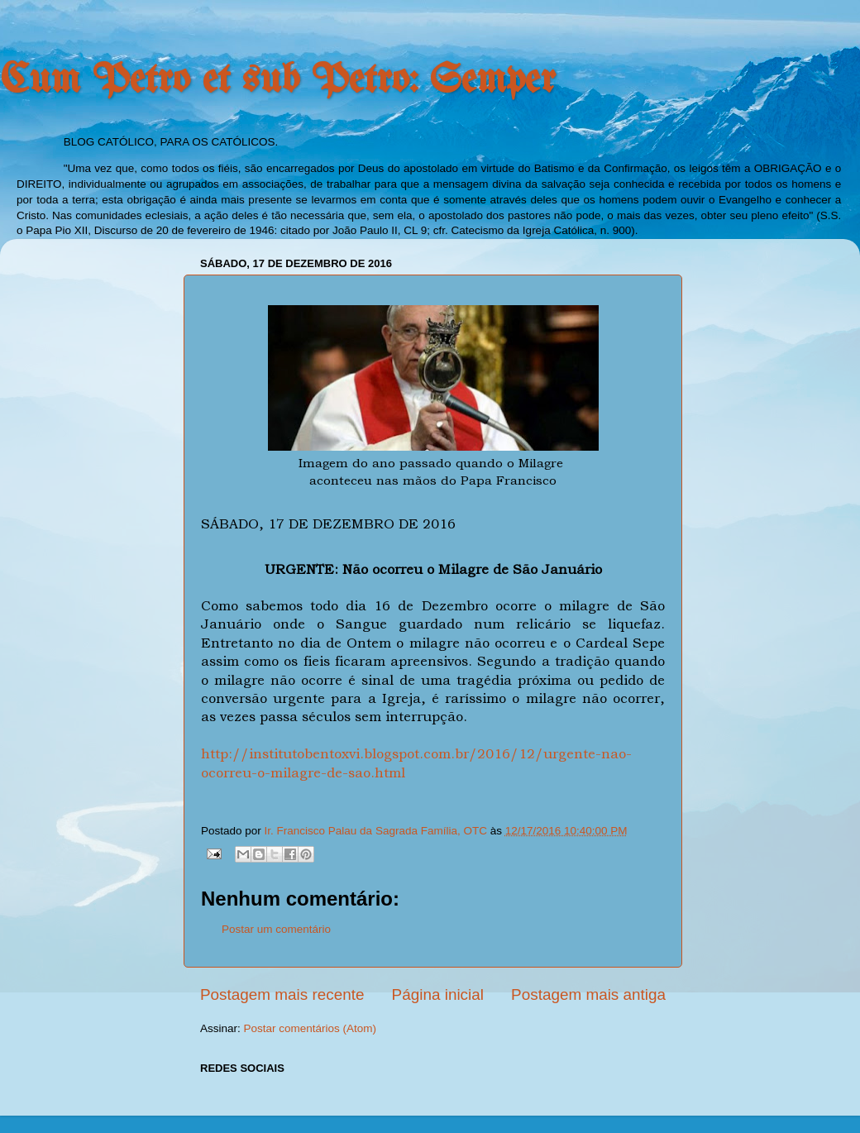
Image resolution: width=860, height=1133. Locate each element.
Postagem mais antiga (588, 994)
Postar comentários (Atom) (310, 1028)
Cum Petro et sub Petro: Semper (278, 81)
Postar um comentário (276, 929)
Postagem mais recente (282, 994)
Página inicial (438, 994)
